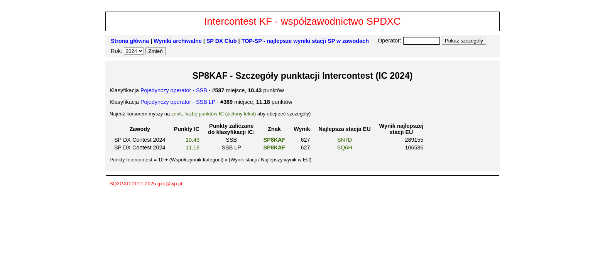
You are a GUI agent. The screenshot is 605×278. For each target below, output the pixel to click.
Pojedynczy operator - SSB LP (177, 102)
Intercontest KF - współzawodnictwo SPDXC (302, 21)
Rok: (117, 51)
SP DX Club (221, 41)
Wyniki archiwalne (178, 41)
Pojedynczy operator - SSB (173, 90)
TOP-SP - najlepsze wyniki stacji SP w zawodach (305, 41)
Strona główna (130, 41)
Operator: (390, 40)
